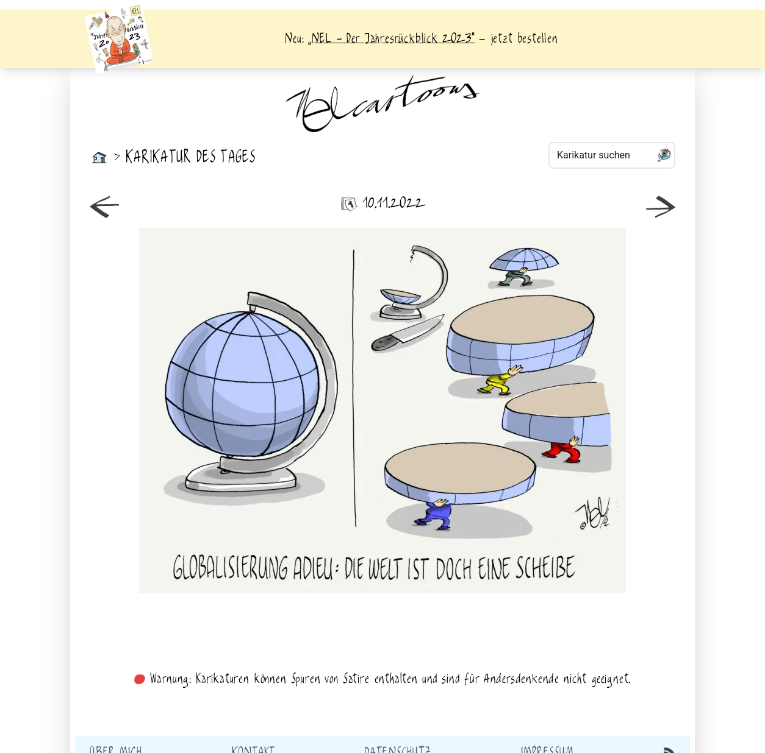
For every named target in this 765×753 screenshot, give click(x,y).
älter (531, 410)
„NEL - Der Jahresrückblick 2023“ (391, 39)
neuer (233, 410)
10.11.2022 (383, 203)
